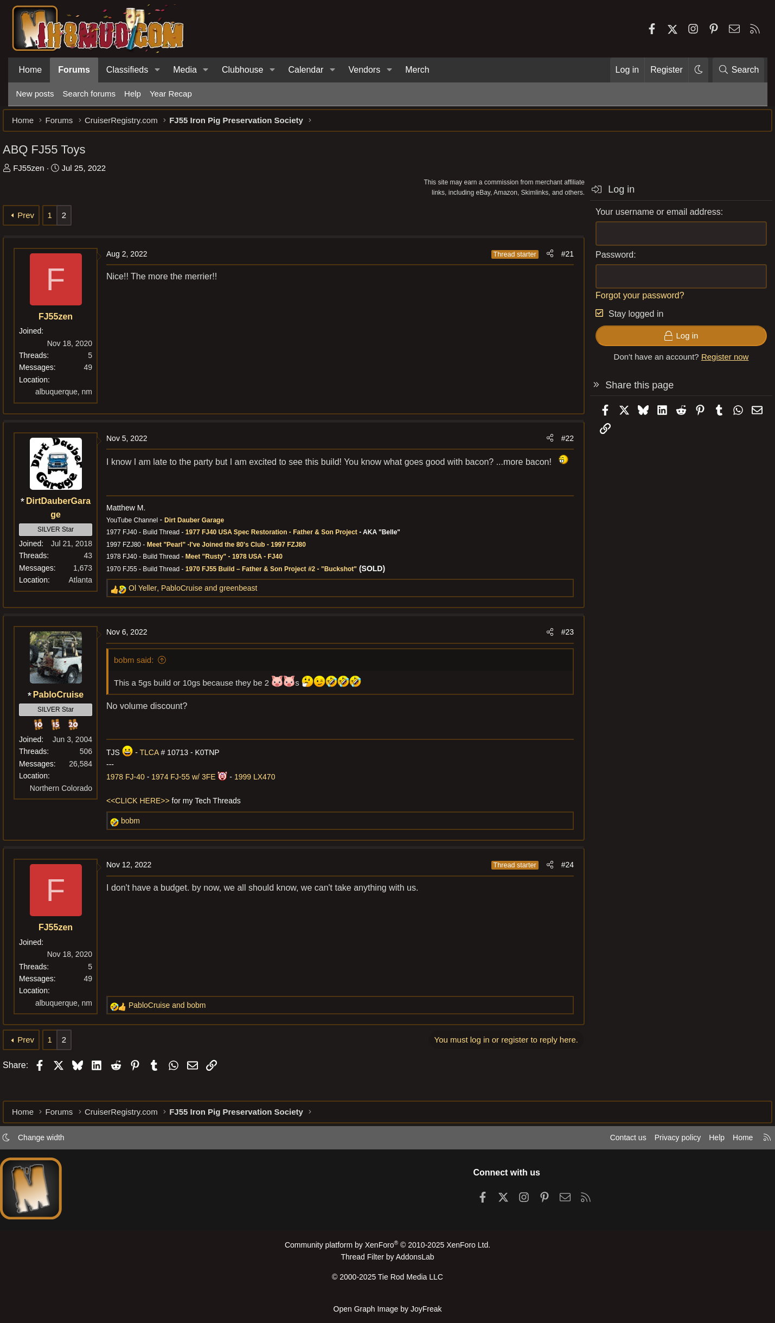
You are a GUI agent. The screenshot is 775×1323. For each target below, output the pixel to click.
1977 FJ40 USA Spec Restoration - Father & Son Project (284, 551)
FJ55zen (42, 173)
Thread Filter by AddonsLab (387, 1261)
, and (206, 607)
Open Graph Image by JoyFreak (387, 1309)
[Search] (739, 69)
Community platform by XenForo (387, 1249)
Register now (711, 362)
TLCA (162, 771)
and (180, 1024)
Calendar (305, 69)
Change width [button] (60, 1142)
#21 (554, 259)
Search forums (89, 93)
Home (30, 69)
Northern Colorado (74, 807)
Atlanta (94, 585)
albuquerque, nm (76, 397)
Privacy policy (657, 1142)
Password (601, 260)
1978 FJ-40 (139, 795)
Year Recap (171, 93)
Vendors (364, 69)
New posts (35, 93)
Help (132, 93)
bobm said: (147, 678)
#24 (554, 884)
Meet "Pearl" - (181, 563)
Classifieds (127, 69)
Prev (39, 220)
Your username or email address (645, 217)
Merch (417, 69)
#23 (554, 651)
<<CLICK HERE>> (151, 820)
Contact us (604, 1142)
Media (185, 69)
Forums (74, 69)
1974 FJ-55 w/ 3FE (197, 795)
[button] (157, 69)
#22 (554, 443)
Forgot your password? (626, 300)
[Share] (536, 259)
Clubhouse (243, 69)
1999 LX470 (268, 795)
